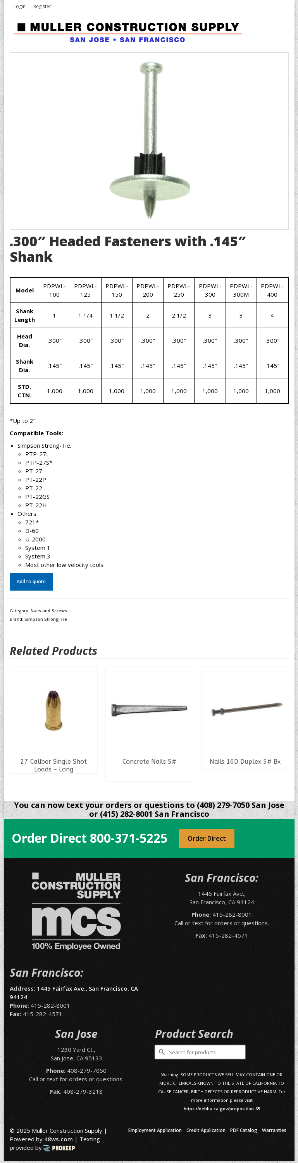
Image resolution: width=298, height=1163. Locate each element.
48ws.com (58, 1139)
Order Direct (207, 838)
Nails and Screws (49, 610)
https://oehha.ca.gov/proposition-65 (222, 1108)
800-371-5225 (128, 838)
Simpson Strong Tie (45, 619)
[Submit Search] (161, 1052)
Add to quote (31, 581)
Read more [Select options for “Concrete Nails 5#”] (149, 775)
